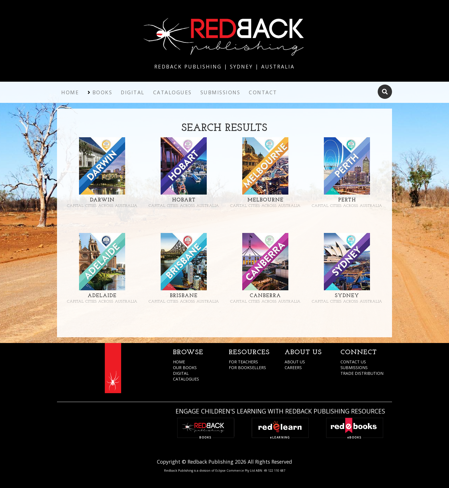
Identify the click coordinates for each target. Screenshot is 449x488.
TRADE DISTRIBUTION (361, 373)
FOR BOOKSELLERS (247, 367)
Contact (263, 92)
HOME (179, 361)
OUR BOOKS (185, 367)
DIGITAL (181, 373)
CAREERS (293, 367)
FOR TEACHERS (243, 361)
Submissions (220, 92)
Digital (133, 92)
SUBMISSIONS (354, 367)
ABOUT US (295, 361)
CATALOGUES (186, 379)
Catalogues (172, 92)
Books (102, 92)
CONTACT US (353, 361)
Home (70, 92)
